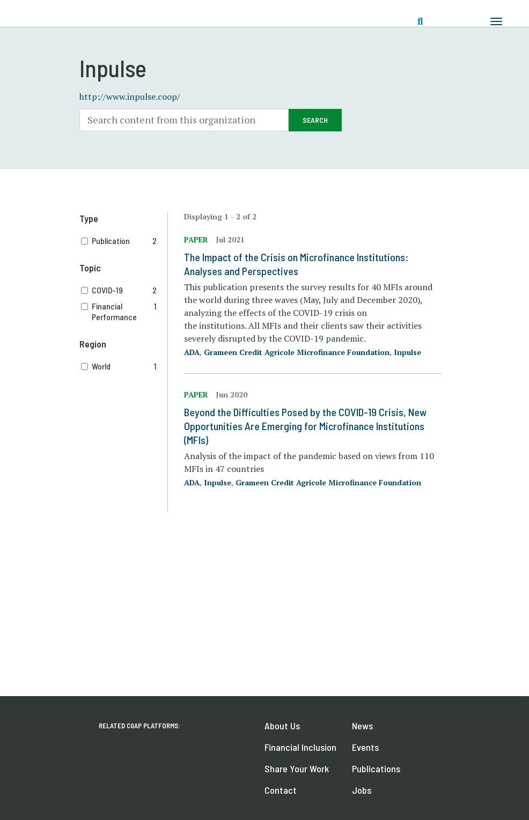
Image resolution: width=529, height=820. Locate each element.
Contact (280, 790)
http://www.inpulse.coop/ (129, 96)
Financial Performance (124, 311)
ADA (192, 352)
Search (315, 119)
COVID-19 (124, 290)
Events (365, 747)
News (362, 726)
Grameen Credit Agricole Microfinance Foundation (297, 352)
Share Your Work (296, 768)
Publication (124, 240)
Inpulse (407, 352)
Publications (376, 768)
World (124, 366)
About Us (282, 726)
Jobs (361, 790)
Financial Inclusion (300, 747)
